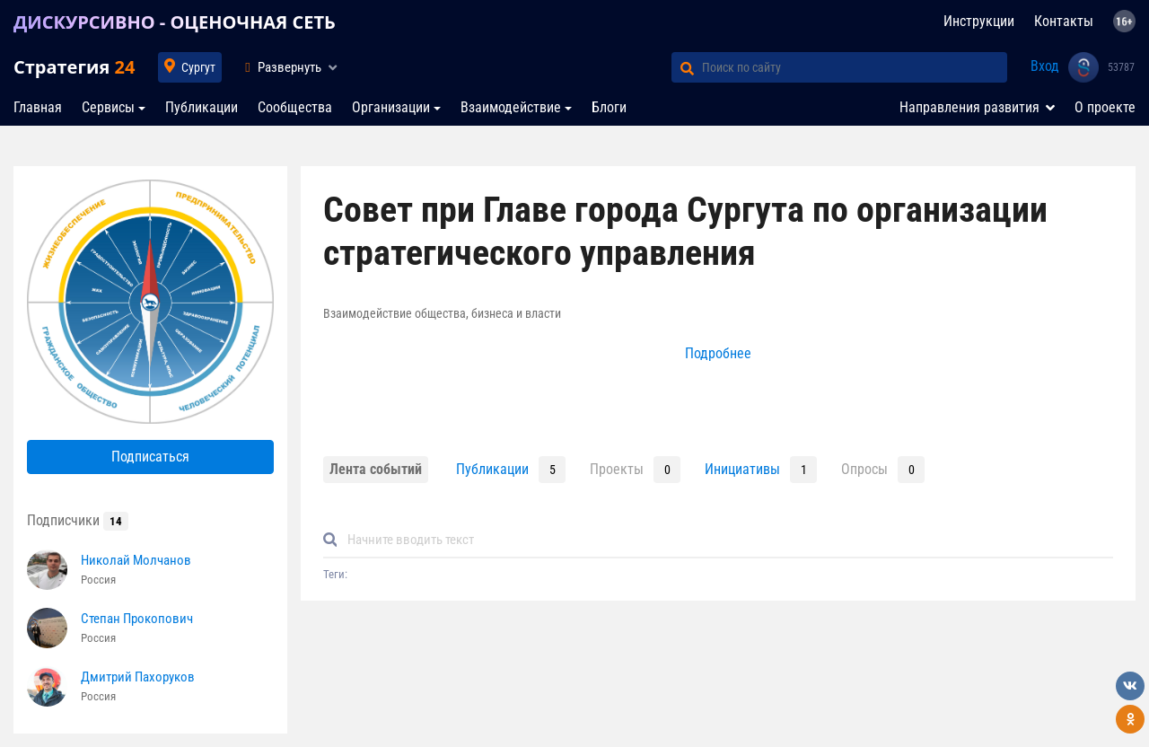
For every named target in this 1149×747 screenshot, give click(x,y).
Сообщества (295, 107)
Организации (391, 107)
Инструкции (978, 21)
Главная (37, 107)
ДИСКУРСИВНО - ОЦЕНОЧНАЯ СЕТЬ (174, 22)
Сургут (198, 67)
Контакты (1063, 21)
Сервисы (108, 107)
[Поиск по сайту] (854, 67)
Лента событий (375, 469)
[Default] (725, 540)
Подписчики (77, 520)
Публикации (201, 107)
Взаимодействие (510, 107)
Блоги (609, 107)
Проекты (617, 469)
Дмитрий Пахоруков (138, 677)
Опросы (864, 469)
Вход (1045, 66)
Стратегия (74, 67)
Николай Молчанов (136, 560)
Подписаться (150, 456)
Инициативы (742, 469)
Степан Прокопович (137, 619)
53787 (1121, 67)
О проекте (1105, 107)
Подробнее (718, 353)
